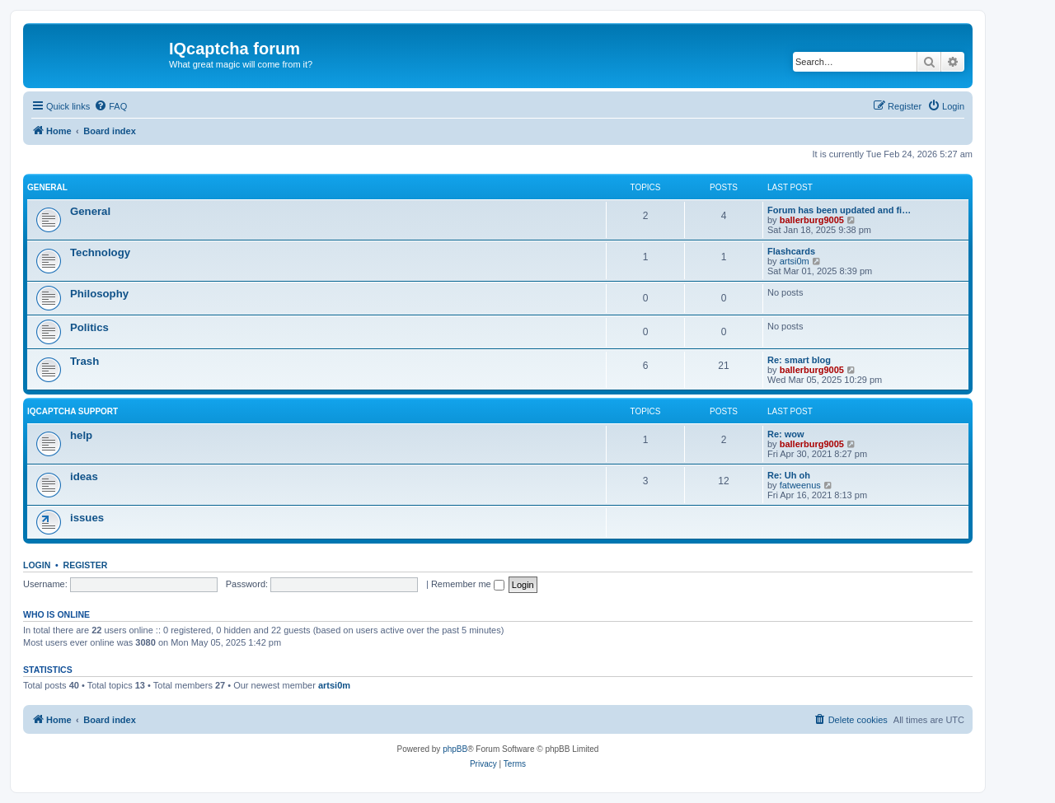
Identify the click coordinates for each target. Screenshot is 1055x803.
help (81, 435)
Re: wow (785, 434)
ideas (84, 476)
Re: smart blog (799, 360)
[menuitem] (110, 106)
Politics (89, 327)
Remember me (467, 584)
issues (87, 517)
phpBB (455, 749)
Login (36, 565)
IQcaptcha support (72, 411)
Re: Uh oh (788, 475)
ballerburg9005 (812, 220)
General (47, 187)
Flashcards (791, 251)
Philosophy (99, 293)
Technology (100, 252)
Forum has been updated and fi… (839, 210)
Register (85, 565)
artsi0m (794, 261)
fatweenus (800, 485)
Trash (84, 361)
